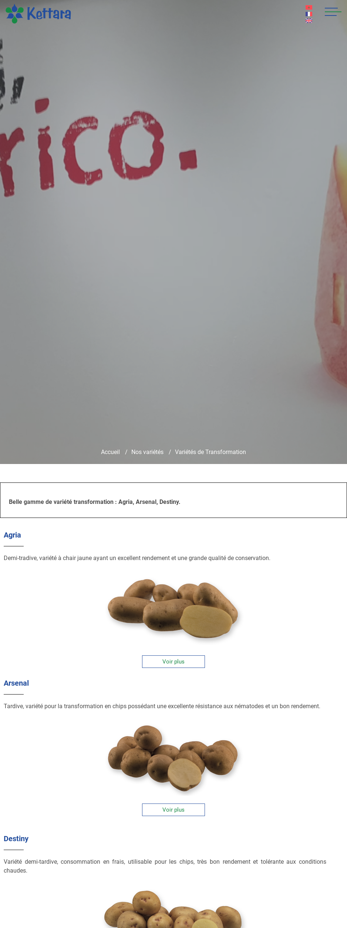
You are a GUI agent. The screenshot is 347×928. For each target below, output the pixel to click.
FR (309, 14)
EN (309, 20)
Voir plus (173, 661)
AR (309, 7)
